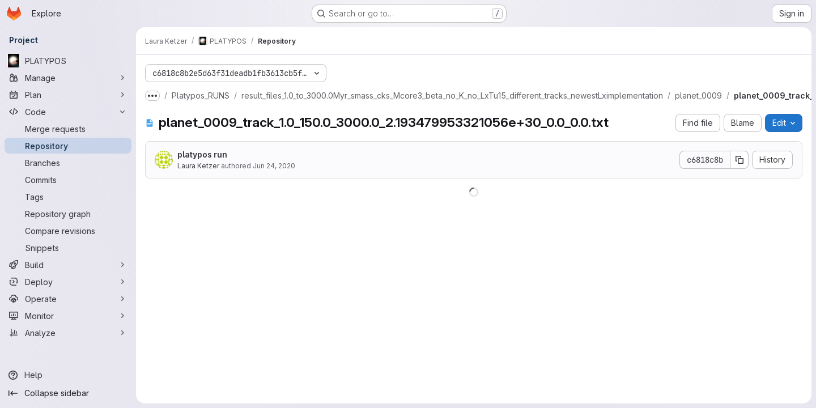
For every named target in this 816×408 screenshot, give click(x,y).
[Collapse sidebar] (68, 393)
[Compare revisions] (68, 231)
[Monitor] (68, 316)
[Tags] (68, 197)
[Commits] (68, 180)
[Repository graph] (68, 214)
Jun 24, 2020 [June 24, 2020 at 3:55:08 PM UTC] (274, 166)
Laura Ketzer (198, 166)
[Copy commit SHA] (739, 160)
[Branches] (68, 163)
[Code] (68, 112)
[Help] (68, 375)
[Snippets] (68, 248)
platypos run (202, 154)
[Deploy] (68, 282)
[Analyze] (68, 333)
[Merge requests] (68, 129)
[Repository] (68, 146)
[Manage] (68, 78)
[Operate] (68, 299)
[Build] (68, 265)
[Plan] (68, 95)
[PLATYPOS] (68, 61)
